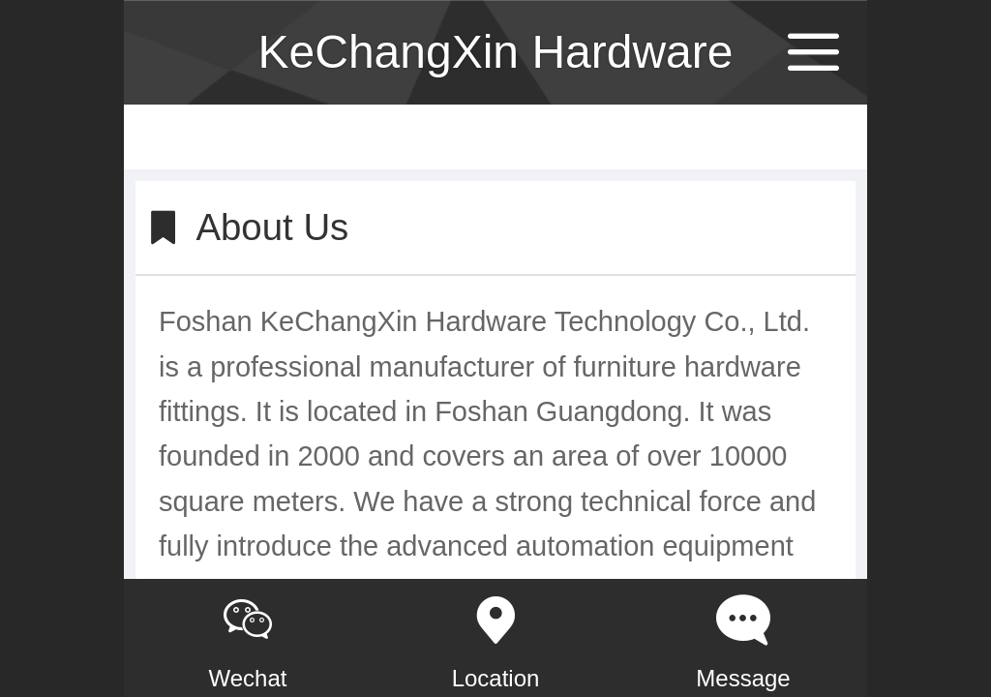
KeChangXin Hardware (496, 51)
